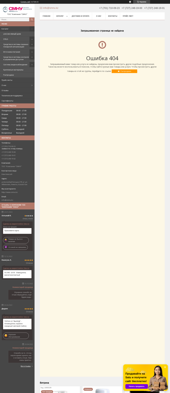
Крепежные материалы (13, 70)
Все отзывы (26, 366)
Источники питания (11, 52)
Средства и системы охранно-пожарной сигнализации (16, 45)
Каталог (5, 29)
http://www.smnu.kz (10, 192)
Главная (46, 16)
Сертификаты (7, 101)
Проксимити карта (11, 231)
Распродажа (8, 75)
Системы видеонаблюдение (15, 64)
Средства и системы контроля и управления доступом (16, 58)
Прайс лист (128, 16)
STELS (5, 39)
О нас (4, 85)
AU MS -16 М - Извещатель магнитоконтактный (15, 274)
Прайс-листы (7, 80)
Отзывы (5, 90)
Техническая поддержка (12, 95)
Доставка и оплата (80, 16)
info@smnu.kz (7, 200)
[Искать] (32, 19)
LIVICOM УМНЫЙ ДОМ (12, 34)
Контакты (112, 16)
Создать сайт (25, 2)
